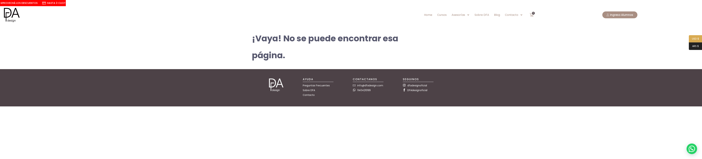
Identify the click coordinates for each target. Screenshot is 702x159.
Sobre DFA (482, 15)
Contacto (514, 15)
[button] (692, 149)
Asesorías (461, 15)
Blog (497, 15)
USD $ (694, 39)
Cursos (442, 15)
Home (428, 15)
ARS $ (694, 46)
